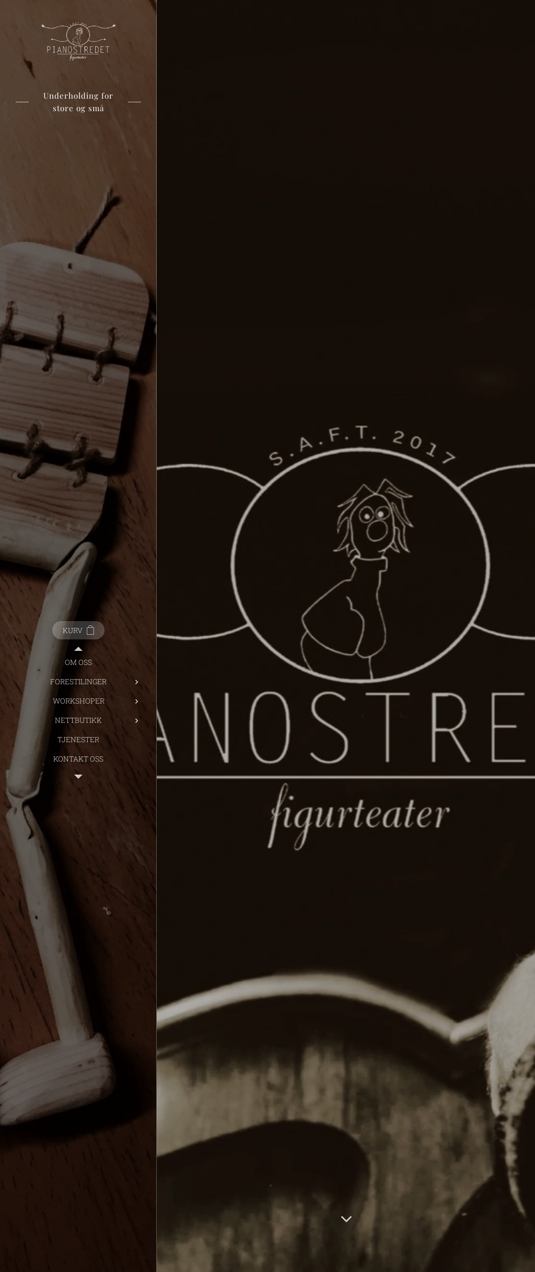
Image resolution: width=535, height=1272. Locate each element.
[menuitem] (78, 662)
